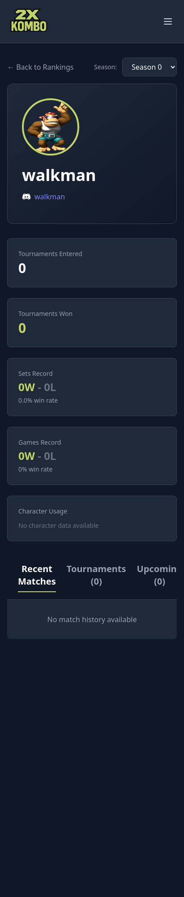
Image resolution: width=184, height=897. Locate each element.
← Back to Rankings (40, 67)
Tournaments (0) (96, 575)
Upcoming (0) (160, 575)
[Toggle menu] (168, 21)
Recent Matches (37, 575)
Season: (105, 67)
